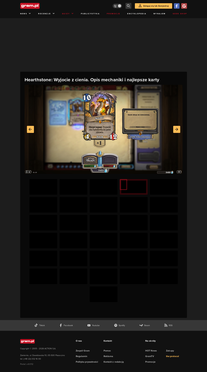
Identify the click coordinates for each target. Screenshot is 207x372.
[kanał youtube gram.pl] (93, 325)
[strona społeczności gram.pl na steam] (144, 325)
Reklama (108, 356)
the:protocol (172, 356)
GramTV (149, 356)
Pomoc (107, 350)
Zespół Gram (83, 350)
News (25, 14)
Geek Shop (180, 13)
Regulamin (81, 356)
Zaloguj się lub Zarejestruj (156, 5)
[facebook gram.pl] (66, 325)
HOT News (151, 350)
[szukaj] (128, 6)
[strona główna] (37, 6)
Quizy (68, 14)
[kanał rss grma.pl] (168, 325)
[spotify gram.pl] (119, 325)
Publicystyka (90, 13)
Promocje (113, 13)
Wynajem (159, 13)
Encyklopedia (136, 13)
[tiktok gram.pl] (39, 325)
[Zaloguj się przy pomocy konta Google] (184, 6)
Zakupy (170, 350)
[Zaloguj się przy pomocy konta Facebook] (176, 6)
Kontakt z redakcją (114, 361)
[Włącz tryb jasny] (117, 6)
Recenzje (46, 14)
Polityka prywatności (87, 361)
